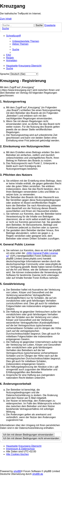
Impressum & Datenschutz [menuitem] (20, 448)
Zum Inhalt (6, 18)
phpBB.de (37, 474)
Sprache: (5, 74)
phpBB (17, 471)
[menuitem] (25, 41)
